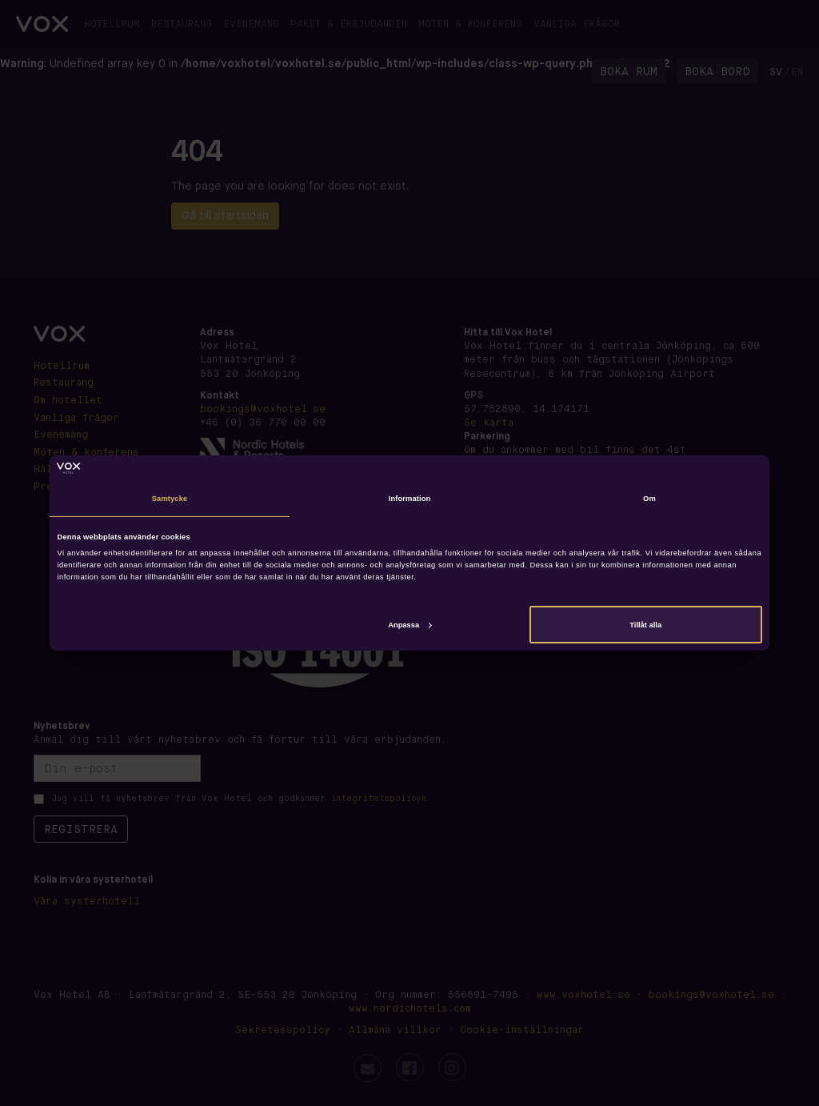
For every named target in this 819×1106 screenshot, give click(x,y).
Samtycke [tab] (170, 499)
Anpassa (409, 624)
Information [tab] (410, 499)
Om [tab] (649, 499)
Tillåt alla (645, 624)
